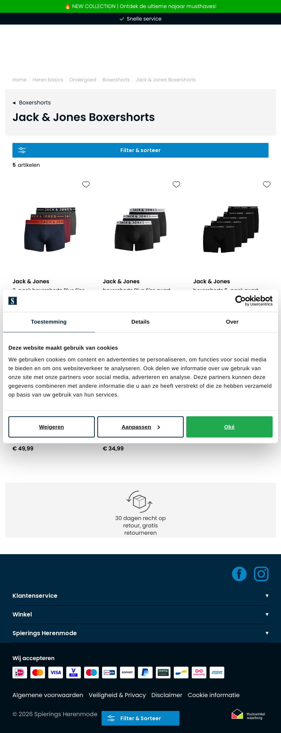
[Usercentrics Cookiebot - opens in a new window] (241, 300)
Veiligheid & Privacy (117, 695)
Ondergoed (82, 79)
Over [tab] (232, 322)
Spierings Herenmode (140, 633)
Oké (229, 426)
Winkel (140, 614)
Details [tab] (140, 322)
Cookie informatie (214, 695)
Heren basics (48, 79)
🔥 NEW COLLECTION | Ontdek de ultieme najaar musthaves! (140, 6)
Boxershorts (116, 79)
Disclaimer (166, 695)
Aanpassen (140, 426)
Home (19, 79)
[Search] (140, 58)
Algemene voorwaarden (47, 695)
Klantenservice (140, 596)
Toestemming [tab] (49, 322)
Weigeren (51, 426)
